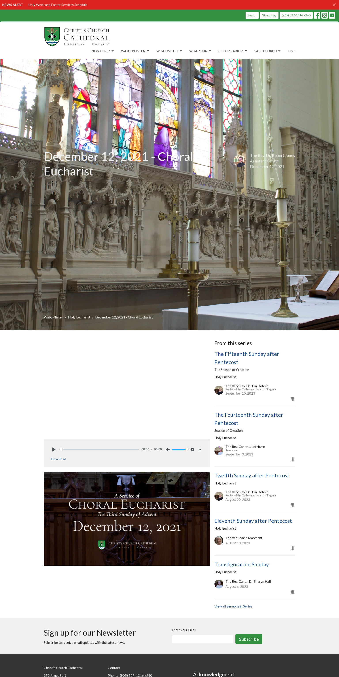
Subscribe (249, 639)
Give (291, 51)
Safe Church (267, 51)
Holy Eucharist (79, 317)
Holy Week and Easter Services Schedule (57, 5)
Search (252, 15)
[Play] (53, 449)
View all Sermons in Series (233, 606)
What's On (200, 51)
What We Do (169, 51)
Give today (269, 15)
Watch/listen (53, 317)
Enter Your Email (184, 630)
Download (58, 459)
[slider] (99, 449)
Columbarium (233, 51)
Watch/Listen (135, 51)
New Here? (102, 51)
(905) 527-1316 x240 (296, 15)
